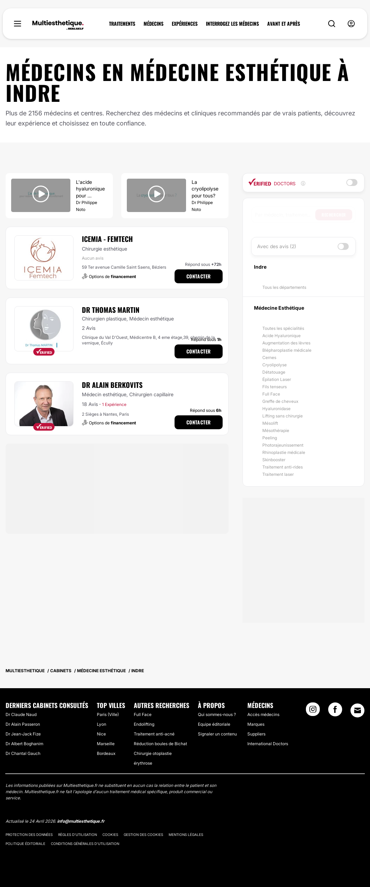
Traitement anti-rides (282, 467)
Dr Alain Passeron (23, 724)
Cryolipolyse (274, 364)
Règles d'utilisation (77, 834)
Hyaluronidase (276, 408)
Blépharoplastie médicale (286, 350)
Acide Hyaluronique (281, 335)
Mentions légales (186, 834)
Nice (101, 734)
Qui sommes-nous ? (217, 714)
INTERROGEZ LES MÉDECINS (232, 23)
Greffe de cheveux (280, 401)
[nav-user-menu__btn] (351, 24)
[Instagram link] (313, 711)
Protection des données (29, 834)
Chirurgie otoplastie (153, 753)
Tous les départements (284, 287)
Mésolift (270, 423)
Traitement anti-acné (154, 734)
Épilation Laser (276, 379)
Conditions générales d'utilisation (85, 843)
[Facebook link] (335, 711)
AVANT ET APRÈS (283, 23)
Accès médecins (263, 714)
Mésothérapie (275, 430)
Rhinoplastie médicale (283, 452)
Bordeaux (106, 753)
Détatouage (273, 372)
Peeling (269, 437)
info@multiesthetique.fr (81, 821)
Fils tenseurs (274, 386)
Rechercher (334, 215)
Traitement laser (278, 474)
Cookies (110, 834)
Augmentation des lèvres (286, 342)
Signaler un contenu (217, 734)
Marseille (106, 743)
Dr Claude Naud (21, 714)
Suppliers (256, 734)
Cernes (269, 357)
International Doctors (267, 743)
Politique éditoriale (25, 843)
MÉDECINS (153, 23)
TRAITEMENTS (122, 23)
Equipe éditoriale (214, 724)
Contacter (198, 276)
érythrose (143, 763)
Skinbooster (273, 459)
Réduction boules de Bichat (160, 743)
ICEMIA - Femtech (107, 239)
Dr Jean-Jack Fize (23, 734)
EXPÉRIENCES (185, 23)
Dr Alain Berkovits (112, 385)
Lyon (101, 724)
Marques (255, 724)
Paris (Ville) (108, 714)
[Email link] (357, 710)
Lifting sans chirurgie (282, 415)
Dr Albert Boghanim (24, 743)
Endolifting (144, 724)
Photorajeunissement (282, 445)
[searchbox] (285, 215)
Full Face (271, 394)
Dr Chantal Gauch (23, 753)
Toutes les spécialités (283, 328)
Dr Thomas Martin (110, 309)
